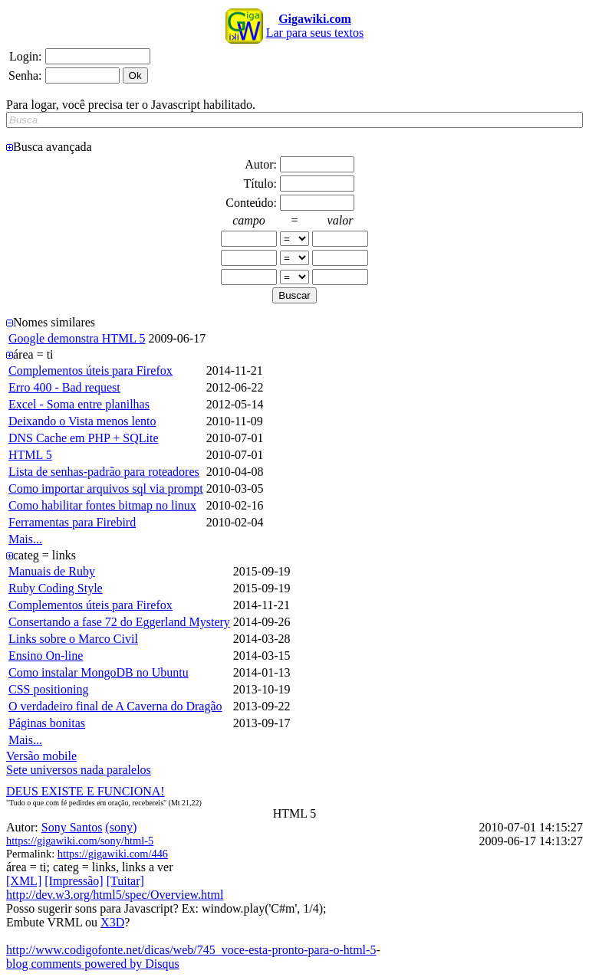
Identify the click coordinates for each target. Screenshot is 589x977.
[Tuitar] (125, 880)
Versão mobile (41, 755)
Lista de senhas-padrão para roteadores (103, 471)
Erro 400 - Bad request (64, 387)
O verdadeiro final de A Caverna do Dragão (115, 706)
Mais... (25, 539)
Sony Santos (72, 827)
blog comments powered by (92, 963)
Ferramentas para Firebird (72, 522)
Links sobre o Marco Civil (73, 638)
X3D (112, 922)
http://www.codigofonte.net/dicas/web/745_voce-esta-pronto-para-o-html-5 (191, 949)
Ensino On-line (45, 655)
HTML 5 (30, 454)
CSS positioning (48, 689)
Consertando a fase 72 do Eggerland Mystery (119, 621)
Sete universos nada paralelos (78, 769)
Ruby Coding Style (55, 588)
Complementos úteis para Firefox (90, 370)
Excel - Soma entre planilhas (79, 404)
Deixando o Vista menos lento (82, 421)
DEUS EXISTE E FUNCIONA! (85, 791)
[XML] (23, 880)
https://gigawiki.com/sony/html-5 (79, 840)
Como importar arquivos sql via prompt (105, 488)
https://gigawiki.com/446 (113, 853)
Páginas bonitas (46, 722)
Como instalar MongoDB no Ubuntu (98, 672)
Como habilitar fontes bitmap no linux (102, 505)
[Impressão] (73, 880)
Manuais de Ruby (51, 571)
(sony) (121, 827)
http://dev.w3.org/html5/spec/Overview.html (114, 894)
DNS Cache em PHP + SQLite (83, 437)
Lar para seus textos (315, 25)
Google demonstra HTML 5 (76, 338)
